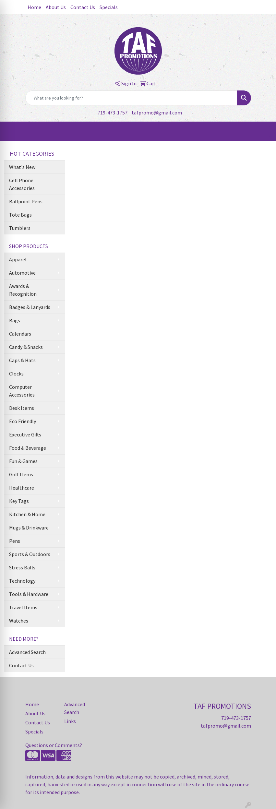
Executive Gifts (25, 434)
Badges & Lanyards (29, 307)
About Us (56, 7)
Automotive (22, 272)
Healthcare (21, 487)
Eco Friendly (22, 421)
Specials (109, 7)
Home (34, 7)
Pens (14, 541)
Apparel (18, 259)
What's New (22, 167)
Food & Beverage (27, 448)
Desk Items (21, 408)
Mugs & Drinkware (29, 527)
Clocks (16, 373)
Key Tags (19, 501)
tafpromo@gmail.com (157, 112)
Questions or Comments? (53, 745)
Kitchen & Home (27, 514)
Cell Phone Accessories (22, 184)
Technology (22, 580)
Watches (18, 620)
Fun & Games (23, 461)
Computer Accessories (22, 391)
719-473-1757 (112, 112)
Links (70, 721)
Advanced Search (27, 652)
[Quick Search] (131, 97)
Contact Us (82, 7)
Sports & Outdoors (29, 554)
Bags (14, 320)
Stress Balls (22, 567)
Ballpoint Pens (25, 201)
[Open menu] (263, 131)
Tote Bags (20, 214)
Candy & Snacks (26, 347)
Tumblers (19, 228)
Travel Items (23, 607)
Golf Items (21, 474)
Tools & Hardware (28, 594)
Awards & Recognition (23, 290)
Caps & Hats (22, 360)
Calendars (20, 333)
